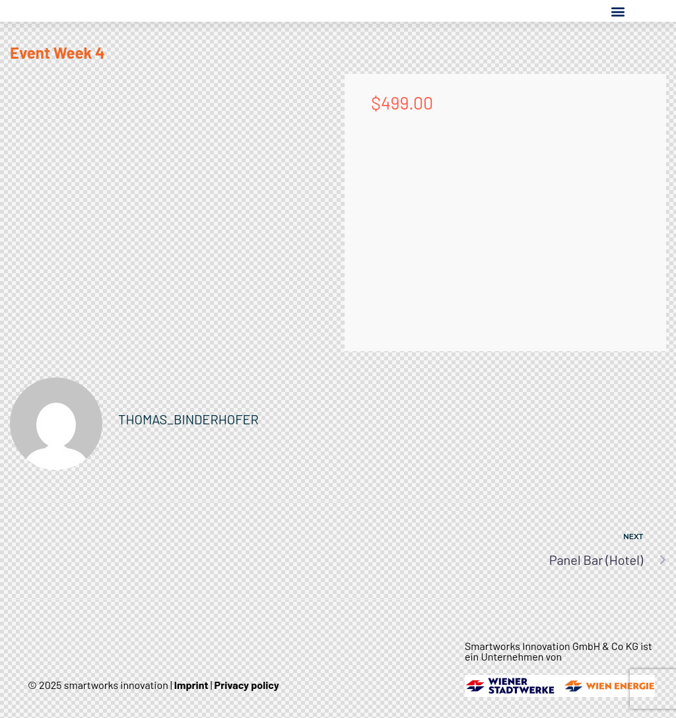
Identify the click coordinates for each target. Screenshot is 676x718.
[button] (617, 11)
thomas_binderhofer (188, 419)
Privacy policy (247, 684)
